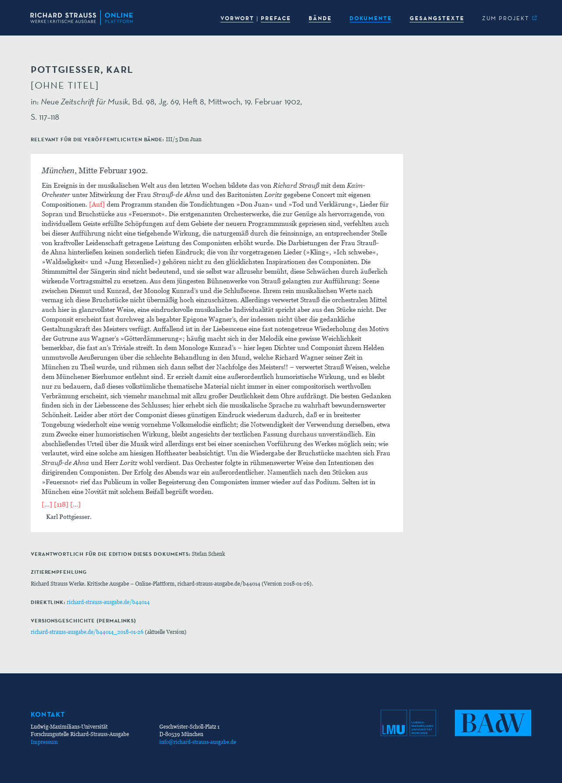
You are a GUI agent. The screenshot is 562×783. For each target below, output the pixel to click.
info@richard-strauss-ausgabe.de (197, 742)
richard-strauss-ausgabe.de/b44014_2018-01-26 (87, 632)
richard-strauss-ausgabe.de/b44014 (108, 602)
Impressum (44, 742)
